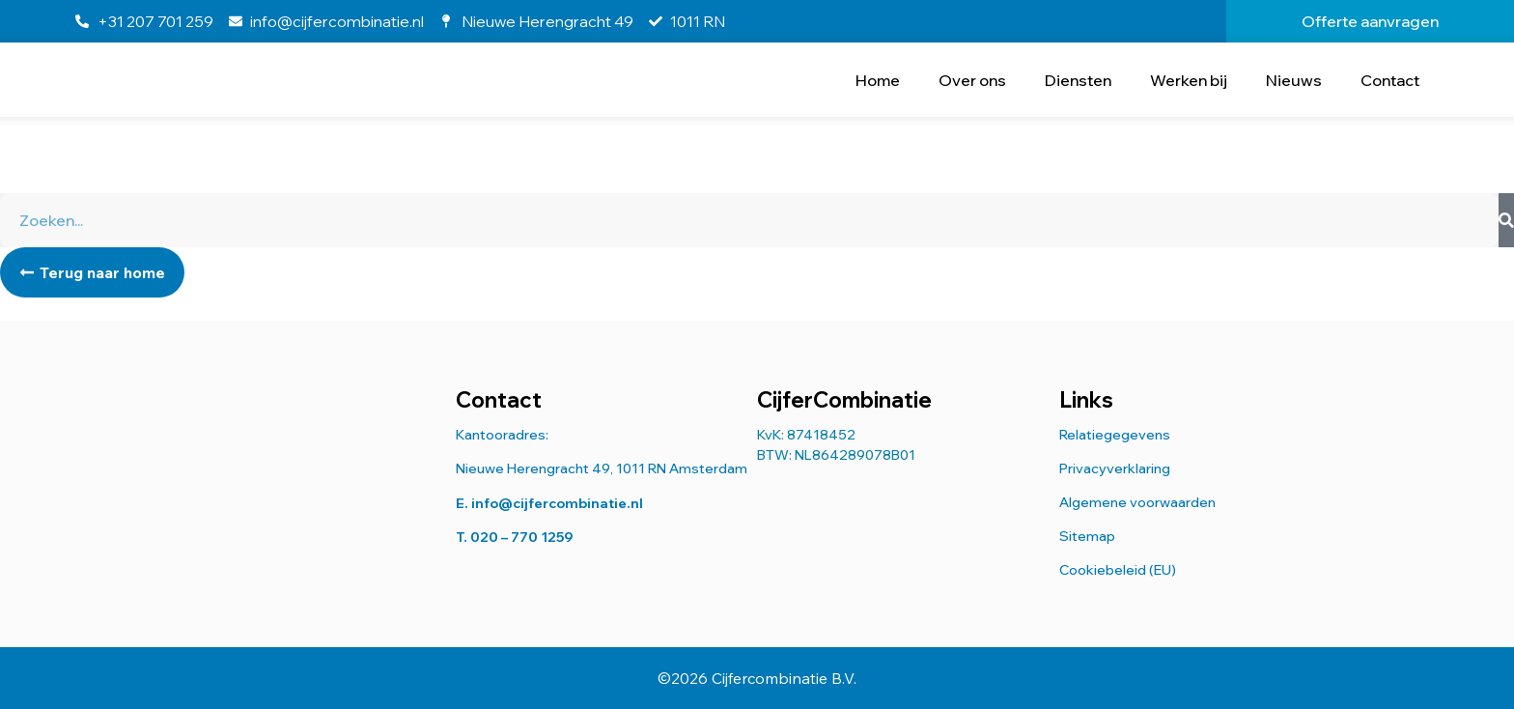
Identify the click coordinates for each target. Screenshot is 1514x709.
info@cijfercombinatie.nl (557, 503)
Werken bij (1188, 80)
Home (877, 80)
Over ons (972, 80)
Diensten (1078, 80)
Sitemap (1087, 536)
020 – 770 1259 (522, 537)
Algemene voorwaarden (1137, 502)
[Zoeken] (1506, 220)
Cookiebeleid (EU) (1117, 570)
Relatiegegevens (1114, 434)
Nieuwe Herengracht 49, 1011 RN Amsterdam (601, 468)
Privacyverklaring (1114, 468)
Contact (1389, 80)
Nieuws (1294, 80)
